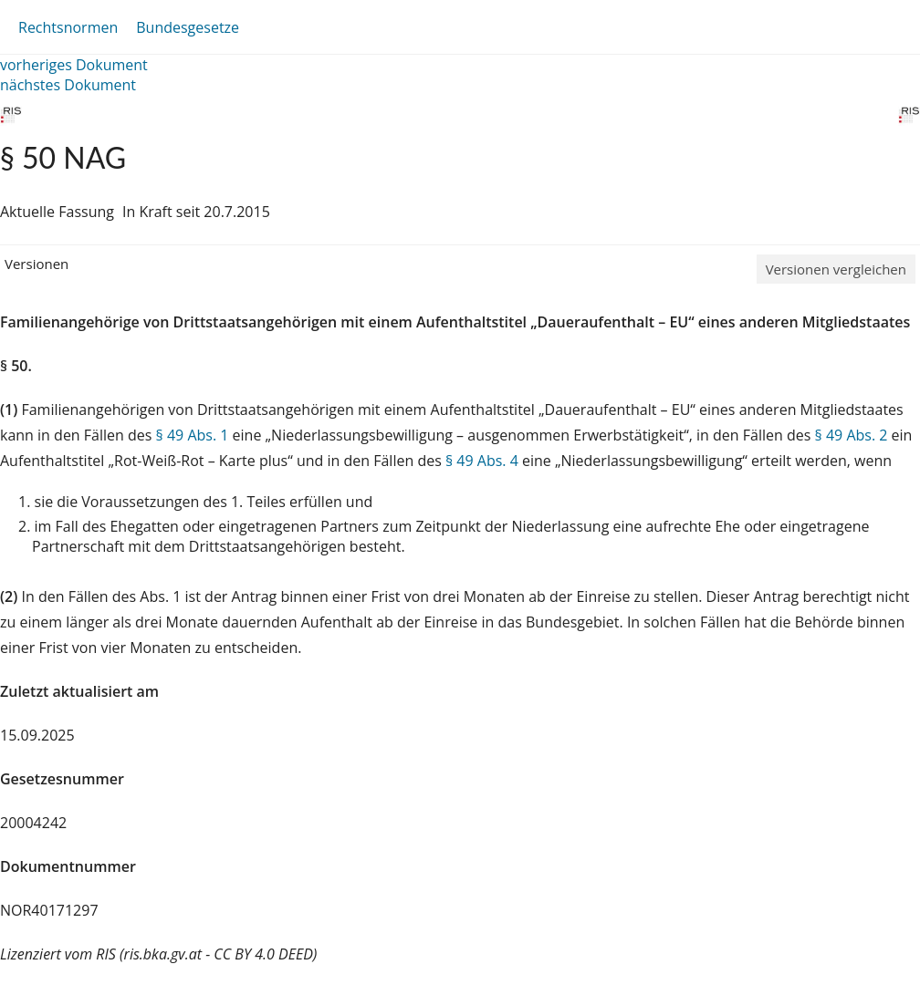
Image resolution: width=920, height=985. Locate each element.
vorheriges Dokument (74, 65)
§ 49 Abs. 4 (481, 461)
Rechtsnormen (68, 27)
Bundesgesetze (187, 27)
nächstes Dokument (68, 85)
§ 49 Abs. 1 (192, 435)
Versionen (36, 263)
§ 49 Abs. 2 (851, 435)
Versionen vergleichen (836, 269)
